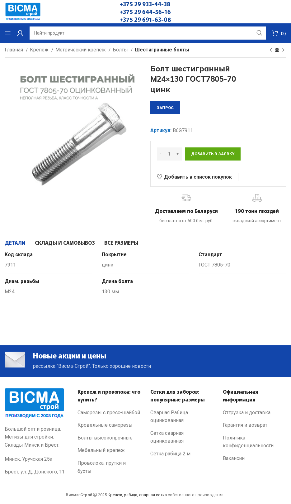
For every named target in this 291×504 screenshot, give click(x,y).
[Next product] (283, 50)
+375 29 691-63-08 (145, 19)
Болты (121, 50)
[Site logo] (23, 11)
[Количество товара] (169, 154)
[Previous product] (271, 50)
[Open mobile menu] (8, 33)
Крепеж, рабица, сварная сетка (137, 494)
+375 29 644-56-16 (145, 11)
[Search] (148, 33)
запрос (165, 107)
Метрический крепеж (81, 50)
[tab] (15, 242)
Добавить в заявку (212, 153)
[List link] (109, 413)
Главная (14, 50)
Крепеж (40, 50)
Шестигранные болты (162, 50)
